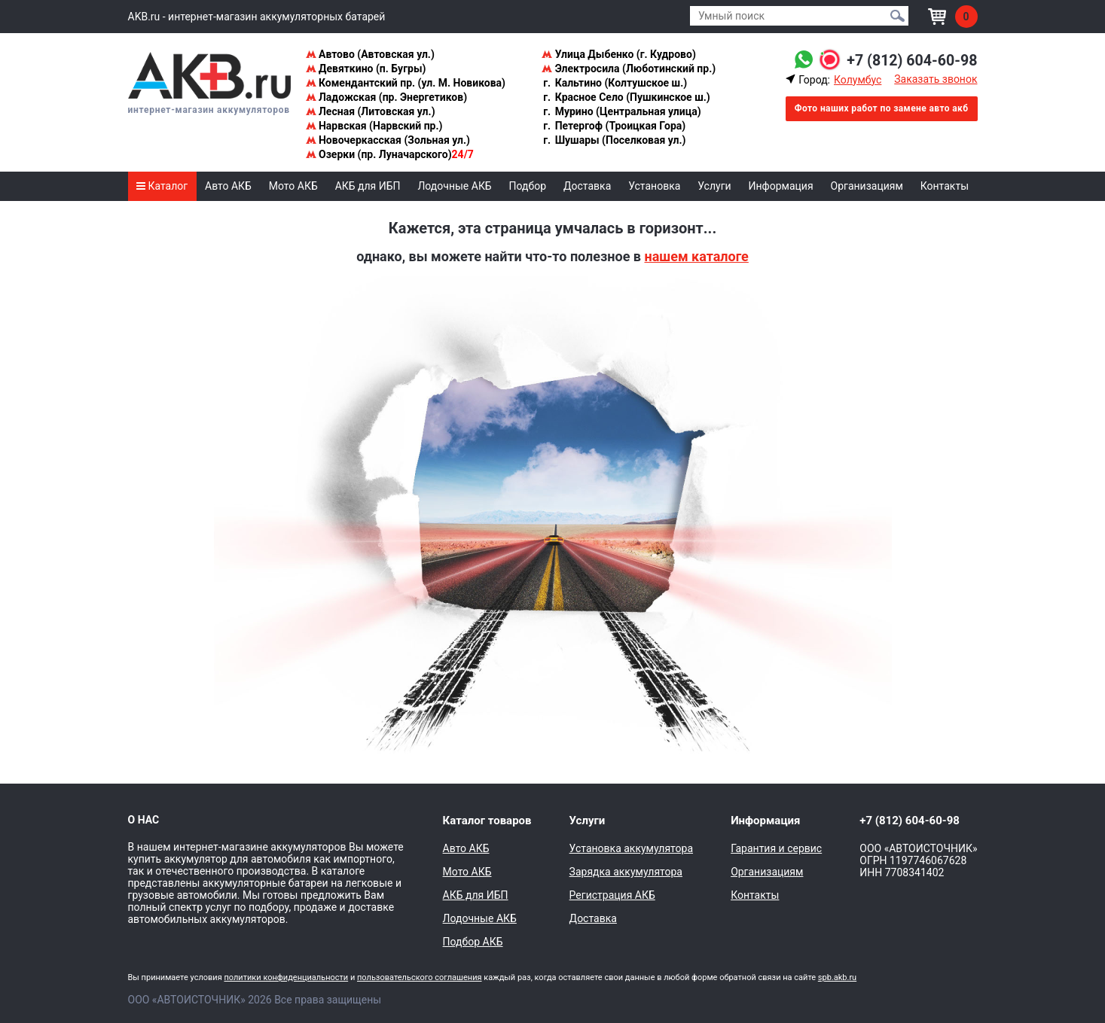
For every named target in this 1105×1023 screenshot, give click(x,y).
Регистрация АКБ (612, 895)
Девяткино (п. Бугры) (366, 68)
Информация (781, 186)
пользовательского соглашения (419, 977)
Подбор (528, 186)
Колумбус (857, 80)
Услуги (714, 186)
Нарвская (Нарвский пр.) (374, 126)
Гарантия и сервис (776, 848)
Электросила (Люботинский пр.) (629, 68)
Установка (654, 186)
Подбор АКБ (473, 942)
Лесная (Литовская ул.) (370, 111)
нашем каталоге (696, 256)
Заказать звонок (935, 79)
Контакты (944, 186)
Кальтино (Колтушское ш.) (614, 83)
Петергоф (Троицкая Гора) (613, 126)
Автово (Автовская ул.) (370, 54)
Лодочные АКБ (454, 186)
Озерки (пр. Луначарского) (390, 154)
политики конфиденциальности (286, 977)
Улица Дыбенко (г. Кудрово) (619, 54)
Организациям (867, 186)
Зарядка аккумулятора (625, 872)
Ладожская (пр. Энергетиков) (387, 97)
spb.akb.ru (837, 977)
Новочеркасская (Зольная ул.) (388, 140)
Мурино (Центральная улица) (621, 111)
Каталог (162, 186)
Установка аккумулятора (631, 848)
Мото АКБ (293, 186)
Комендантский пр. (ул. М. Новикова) (405, 83)
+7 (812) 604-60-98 (911, 60)
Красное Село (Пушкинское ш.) (626, 97)
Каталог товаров (487, 820)
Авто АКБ (228, 186)
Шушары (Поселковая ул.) (613, 140)
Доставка (587, 186)
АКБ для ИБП (368, 186)
